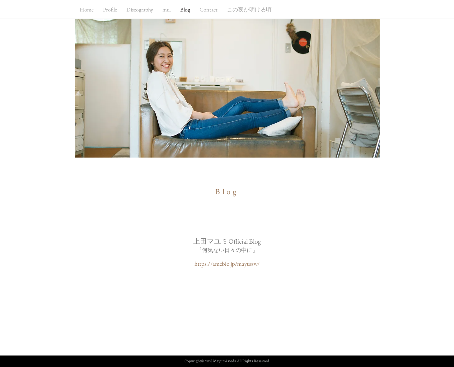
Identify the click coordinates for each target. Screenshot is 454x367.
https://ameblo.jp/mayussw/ (227, 264)
